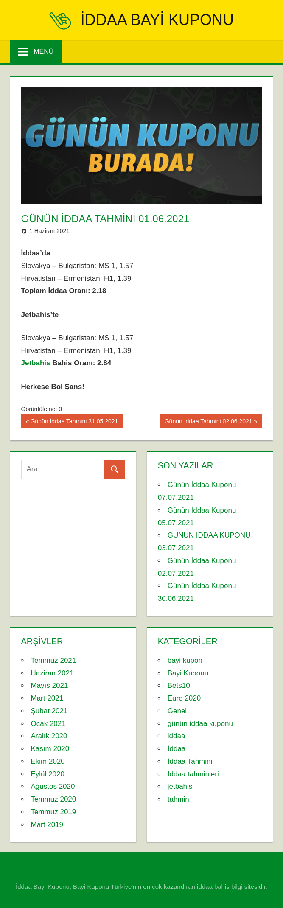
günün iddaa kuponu (200, 724)
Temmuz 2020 (53, 799)
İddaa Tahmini (190, 761)
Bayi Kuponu (188, 673)
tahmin (178, 799)
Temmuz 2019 (53, 812)
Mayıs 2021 (49, 685)
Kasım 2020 (50, 749)
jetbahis (180, 786)
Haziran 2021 (52, 673)
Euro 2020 (184, 698)
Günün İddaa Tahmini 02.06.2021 (208, 422)
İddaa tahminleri (193, 774)
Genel (177, 711)
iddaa (176, 736)
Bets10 (179, 685)
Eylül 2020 (47, 774)
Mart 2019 (47, 825)
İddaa (177, 749)
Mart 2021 (47, 698)
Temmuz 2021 (53, 660)
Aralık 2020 (49, 736)
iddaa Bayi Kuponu (157, 19)
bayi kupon (185, 660)
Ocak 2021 (48, 724)
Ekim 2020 (48, 761)
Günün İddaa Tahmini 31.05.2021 (74, 422)
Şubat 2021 (49, 711)
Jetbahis (35, 363)
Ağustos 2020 (53, 786)
